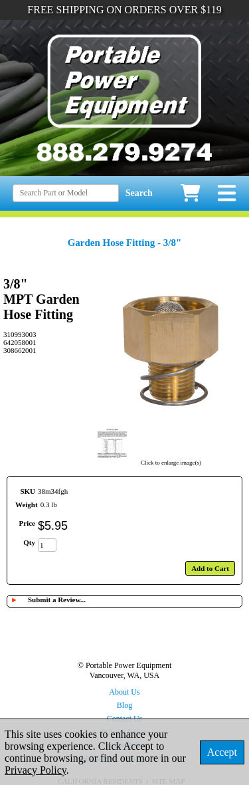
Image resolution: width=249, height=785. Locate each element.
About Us (124, 692)
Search (139, 193)
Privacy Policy (35, 770)
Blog (124, 705)
